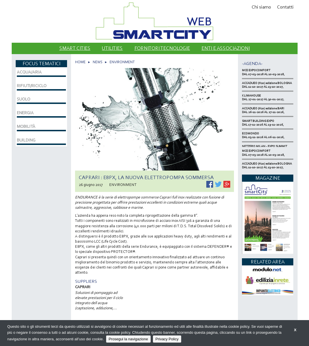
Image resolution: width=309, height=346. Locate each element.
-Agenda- (252, 63)
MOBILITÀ (26, 126)
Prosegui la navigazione (128, 339)
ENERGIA (25, 112)
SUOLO (23, 99)
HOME (80, 62)
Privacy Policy (167, 339)
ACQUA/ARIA (29, 72)
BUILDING (26, 140)
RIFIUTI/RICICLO (32, 85)
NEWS (97, 62)
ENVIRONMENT (122, 62)
